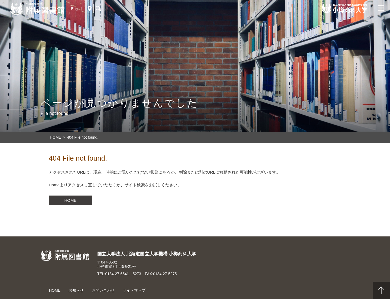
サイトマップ (134, 290)
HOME (70, 200)
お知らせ (76, 290)
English (77, 8)
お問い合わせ (103, 290)
